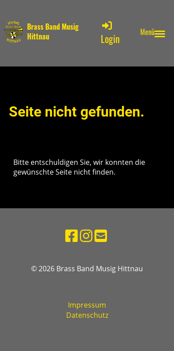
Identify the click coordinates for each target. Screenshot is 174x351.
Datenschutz (87, 315)
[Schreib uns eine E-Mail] (101, 235)
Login (110, 33)
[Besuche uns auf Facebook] (71, 235)
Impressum (87, 305)
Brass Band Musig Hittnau (53, 32)
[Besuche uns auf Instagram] (86, 235)
